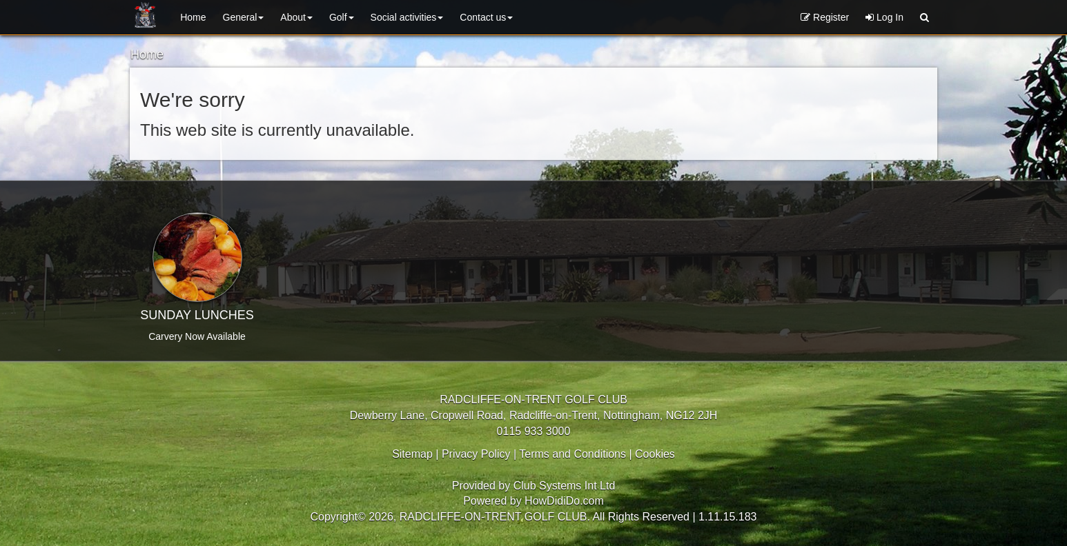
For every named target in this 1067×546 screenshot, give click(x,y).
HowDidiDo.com (564, 501)
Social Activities (407, 17)
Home (193, 17)
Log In (884, 17)
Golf (341, 17)
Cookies (655, 454)
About (296, 17)
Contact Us (486, 17)
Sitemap (412, 454)
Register (825, 17)
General (243, 17)
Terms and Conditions (572, 454)
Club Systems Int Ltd (564, 486)
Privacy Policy (476, 454)
